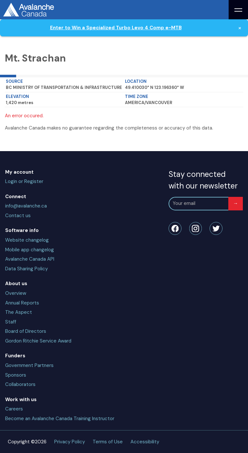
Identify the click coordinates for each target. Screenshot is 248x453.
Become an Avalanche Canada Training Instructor (59, 418)
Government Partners (29, 365)
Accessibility (144, 442)
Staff (10, 322)
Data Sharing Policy (26, 268)
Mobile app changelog (29, 249)
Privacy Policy (69, 442)
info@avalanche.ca (26, 206)
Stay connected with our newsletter (203, 180)
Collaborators (20, 384)
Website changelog (27, 240)
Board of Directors (25, 331)
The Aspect (18, 312)
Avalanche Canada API (29, 259)
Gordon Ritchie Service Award (38, 341)
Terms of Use (108, 442)
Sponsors (15, 375)
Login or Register (24, 181)
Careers (14, 409)
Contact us (18, 215)
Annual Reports (22, 303)
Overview (15, 293)
